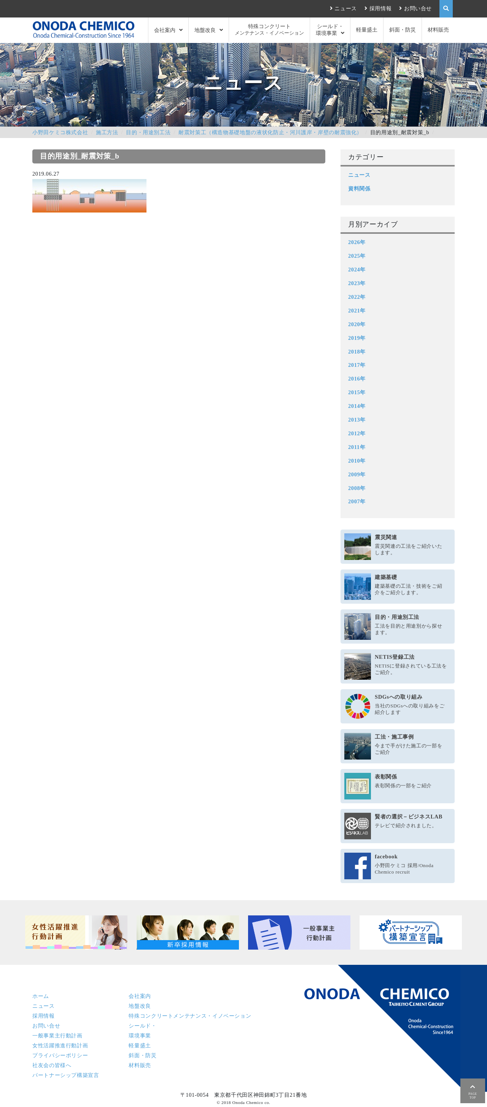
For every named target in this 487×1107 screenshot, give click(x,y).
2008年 (357, 488)
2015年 (357, 392)
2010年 (357, 461)
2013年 (357, 420)
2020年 (357, 324)
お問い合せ (418, 8)
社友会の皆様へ (51, 1065)
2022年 (357, 297)
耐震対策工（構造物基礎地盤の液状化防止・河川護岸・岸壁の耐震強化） (270, 132)
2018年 (357, 352)
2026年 (357, 242)
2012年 (357, 433)
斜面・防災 (402, 30)
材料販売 (438, 30)
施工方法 (107, 132)
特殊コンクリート (269, 29)
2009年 (357, 474)
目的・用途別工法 (148, 132)
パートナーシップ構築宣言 (65, 1075)
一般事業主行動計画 (57, 1035)
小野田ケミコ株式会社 (60, 132)
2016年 (357, 379)
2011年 (356, 447)
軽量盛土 (366, 30)
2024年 (357, 269)
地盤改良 (205, 30)
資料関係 (359, 189)
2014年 (357, 406)
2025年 (357, 256)
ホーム (40, 996)
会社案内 (164, 30)
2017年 (357, 365)
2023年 (357, 283)
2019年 (357, 338)
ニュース (345, 8)
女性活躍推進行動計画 (60, 1045)
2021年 (357, 311)
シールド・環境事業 (330, 29)
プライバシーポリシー (60, 1055)
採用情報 (380, 8)
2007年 (357, 501)
